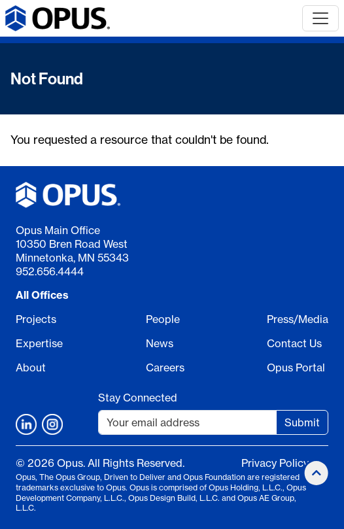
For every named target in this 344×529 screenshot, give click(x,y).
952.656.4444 (50, 271)
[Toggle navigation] (320, 18)
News (159, 343)
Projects (36, 319)
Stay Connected (137, 397)
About (31, 367)
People (163, 319)
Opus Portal (296, 367)
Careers (165, 367)
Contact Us (294, 343)
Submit (302, 422)
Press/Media (297, 319)
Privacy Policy (275, 462)
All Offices (42, 294)
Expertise (39, 343)
